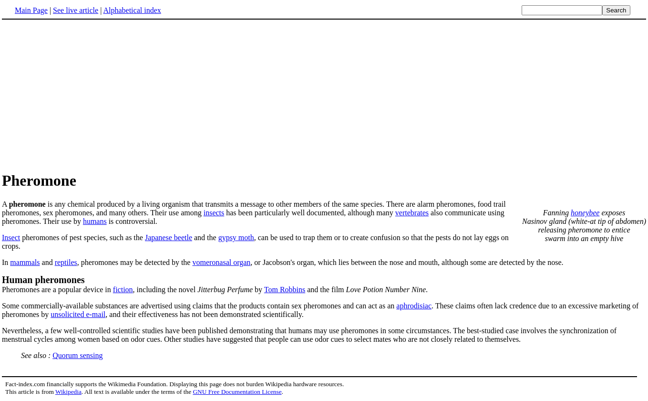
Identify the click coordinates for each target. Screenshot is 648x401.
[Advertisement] (82, 95)
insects (214, 213)
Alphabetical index (132, 10)
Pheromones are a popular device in (57, 289)
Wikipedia (68, 391)
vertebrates (412, 213)
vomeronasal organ (221, 262)
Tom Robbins (284, 289)
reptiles (66, 262)
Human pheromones (43, 279)
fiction (123, 289)
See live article (75, 10)
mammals (25, 262)
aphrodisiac (414, 306)
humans (95, 221)
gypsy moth (236, 237)
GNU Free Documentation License (237, 391)
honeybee (585, 213)
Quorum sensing (77, 355)
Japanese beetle (168, 237)
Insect (11, 237)
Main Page (31, 10)
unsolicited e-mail (78, 314)
